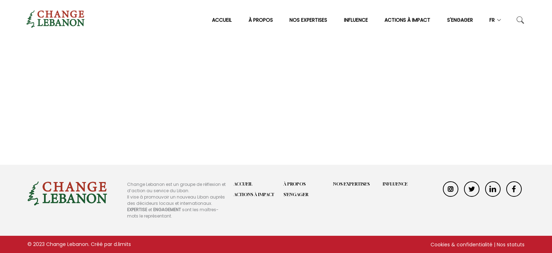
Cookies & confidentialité (462, 244)
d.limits (122, 244)
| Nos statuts (509, 244)
